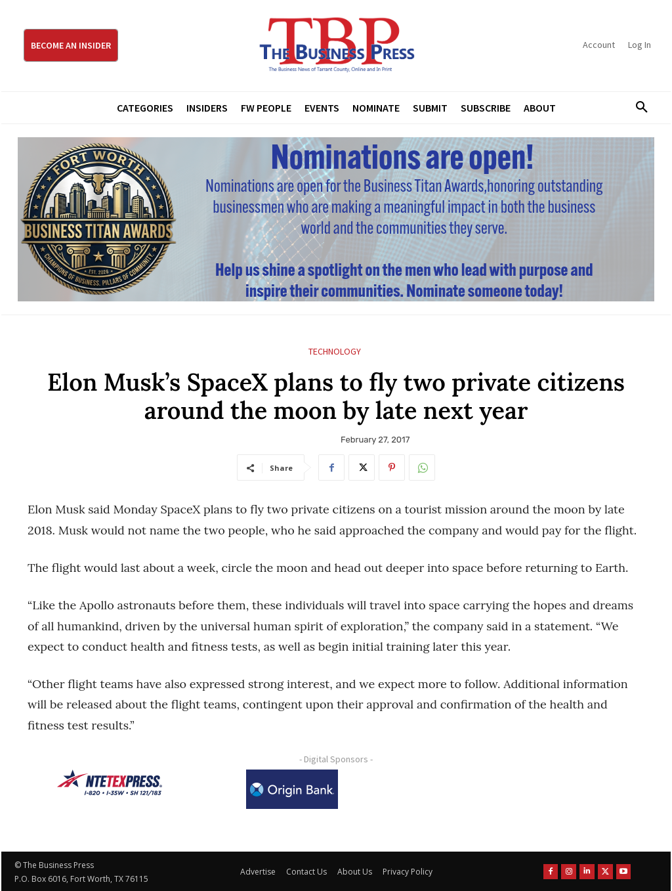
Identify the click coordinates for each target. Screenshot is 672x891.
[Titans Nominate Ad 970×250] (336, 219)
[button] (637, 107)
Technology (334, 352)
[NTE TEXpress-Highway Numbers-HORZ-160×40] (110, 783)
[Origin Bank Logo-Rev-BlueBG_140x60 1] (292, 789)
